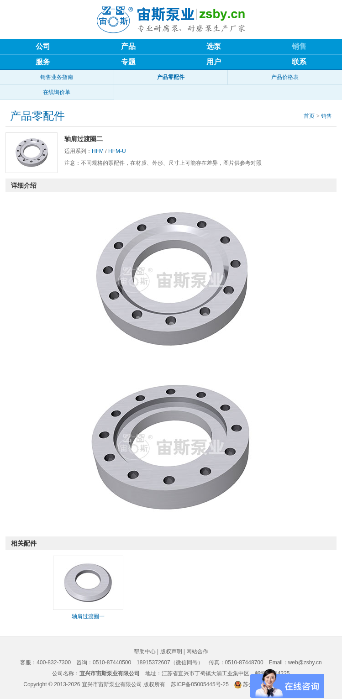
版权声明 (171, 651)
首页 (309, 116)
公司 (43, 46)
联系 (299, 62)
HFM (98, 151)
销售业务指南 (56, 77)
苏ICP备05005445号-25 (200, 684)
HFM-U (117, 151)
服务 (43, 62)
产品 (128, 46)
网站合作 (197, 651)
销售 (299, 46)
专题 (128, 62)
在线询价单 (56, 92)
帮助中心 (145, 651)
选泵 (213, 46)
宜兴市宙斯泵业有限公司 (112, 684)
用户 (213, 62)
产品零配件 (170, 77)
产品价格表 (285, 77)
